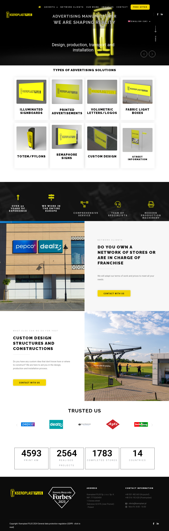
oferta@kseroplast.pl (135, 503)
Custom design (102, 156)
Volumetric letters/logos (102, 111)
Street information (137, 158)
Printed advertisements (67, 111)
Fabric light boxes (138, 111)
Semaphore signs (66, 156)
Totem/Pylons (31, 156)
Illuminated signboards (31, 111)
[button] (144, 54)
